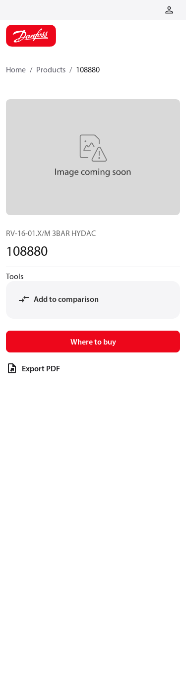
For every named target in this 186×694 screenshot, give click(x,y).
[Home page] (31, 36)
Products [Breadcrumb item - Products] (50, 69)
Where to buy (93, 342)
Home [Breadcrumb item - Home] (16, 69)
